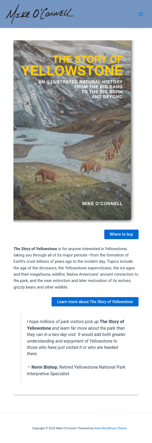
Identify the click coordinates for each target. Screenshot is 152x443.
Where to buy (121, 234)
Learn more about (95, 301)
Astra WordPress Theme (110, 428)
